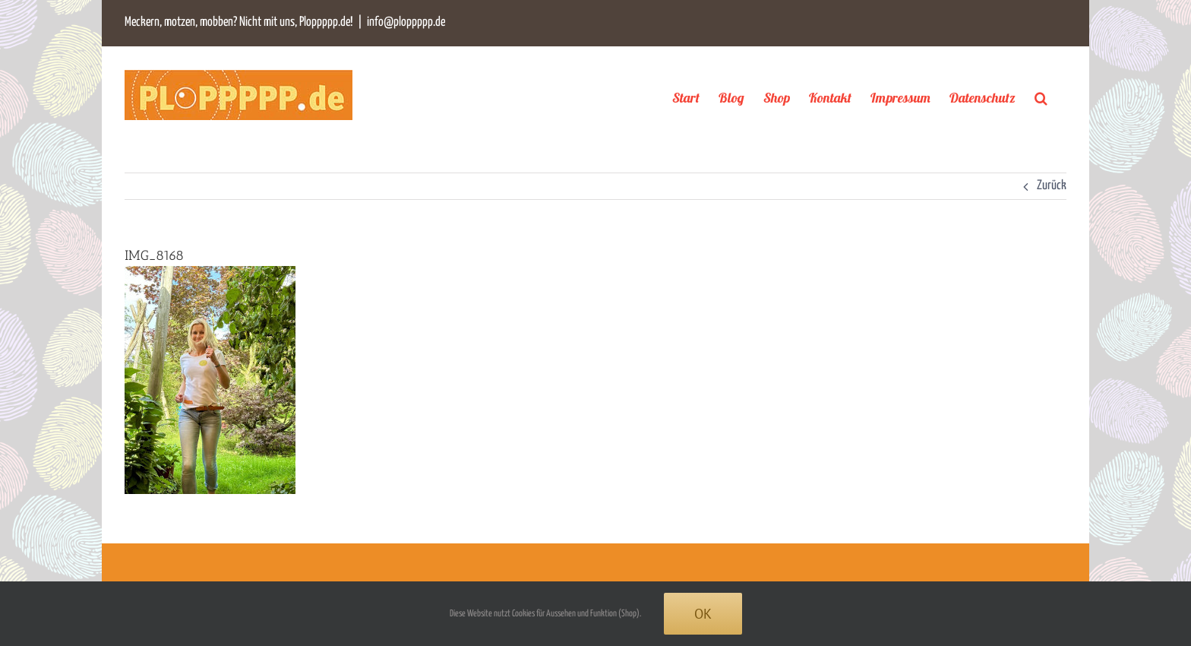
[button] (1041, 97)
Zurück (1051, 185)
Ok (703, 613)
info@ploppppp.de (406, 22)
